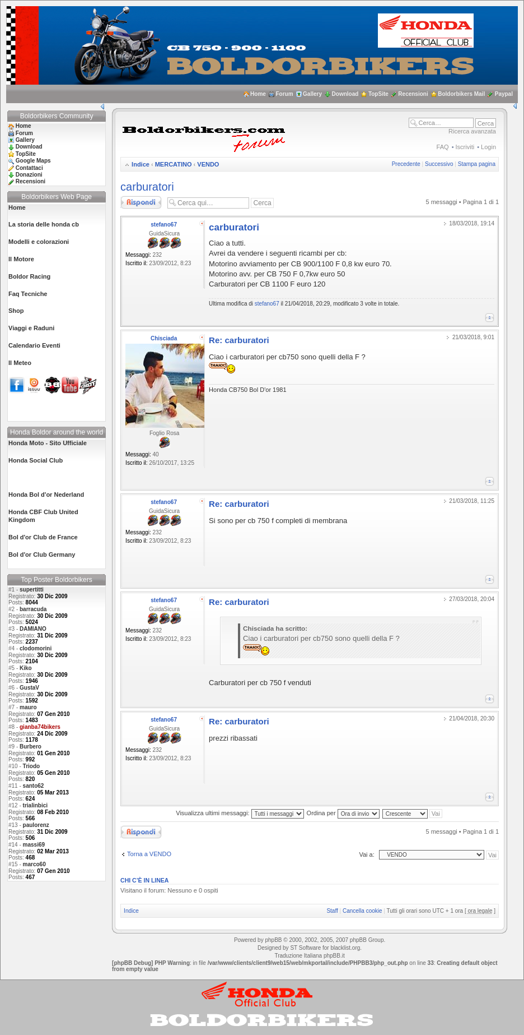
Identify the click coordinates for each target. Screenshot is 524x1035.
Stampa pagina (476, 164)
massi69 (34, 845)
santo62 (33, 786)
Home (258, 94)
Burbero (30, 746)
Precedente (406, 164)
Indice (140, 164)
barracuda (33, 609)
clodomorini (36, 648)
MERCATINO (173, 164)
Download (345, 94)
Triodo (31, 766)
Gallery (312, 94)
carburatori (147, 187)
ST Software (305, 948)
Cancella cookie (362, 911)
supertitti (32, 589)
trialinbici (35, 805)
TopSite (378, 94)
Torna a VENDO (149, 854)
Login (488, 147)
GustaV (29, 688)
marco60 (34, 864)
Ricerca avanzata (472, 131)
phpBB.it (334, 956)
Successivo (439, 164)
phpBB (273, 940)
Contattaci (29, 168)
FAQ (443, 147)
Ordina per (343, 813)
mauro (28, 707)
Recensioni (413, 94)
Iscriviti (465, 147)
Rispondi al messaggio (141, 202)
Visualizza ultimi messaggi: (239, 813)
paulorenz (36, 825)
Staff (332, 911)
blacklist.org (345, 948)
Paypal (504, 94)
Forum (284, 94)
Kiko (26, 668)
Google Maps (33, 161)
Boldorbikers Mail (461, 94)
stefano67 (164, 224)
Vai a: (366, 854)
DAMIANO (33, 629)
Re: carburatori (239, 340)
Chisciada (164, 338)
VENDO (208, 164)
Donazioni (29, 175)
